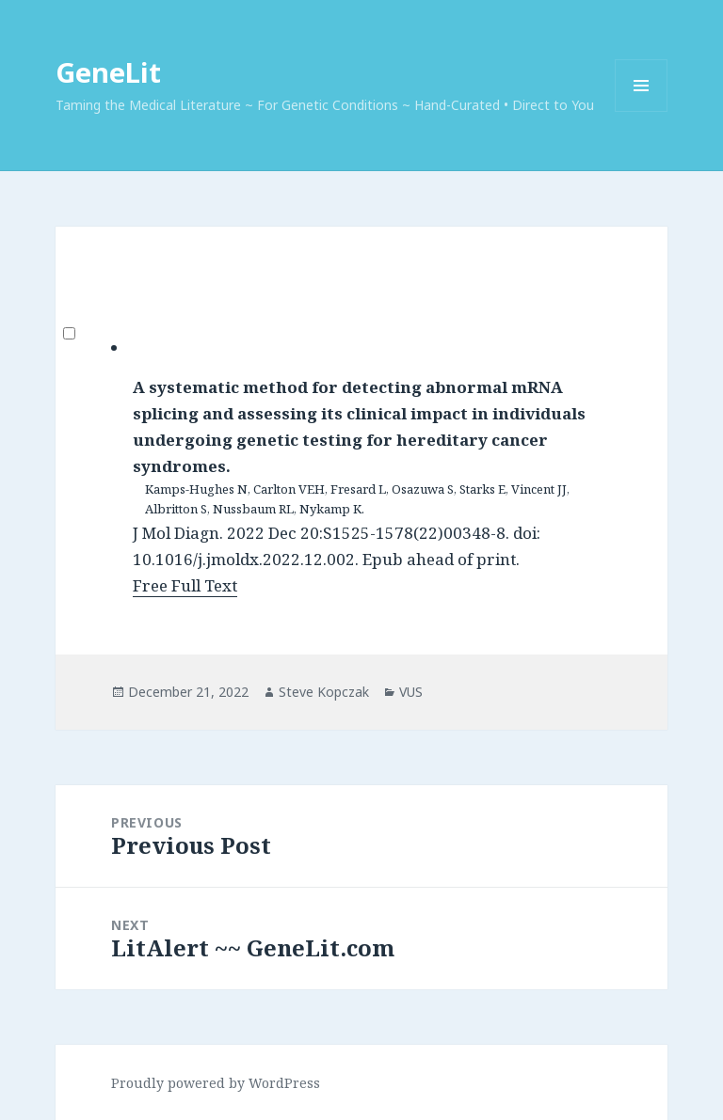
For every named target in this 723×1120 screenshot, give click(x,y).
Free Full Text (185, 585)
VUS (411, 692)
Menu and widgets (641, 111)
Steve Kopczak (324, 692)
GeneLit (108, 72)
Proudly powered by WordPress (215, 1083)
